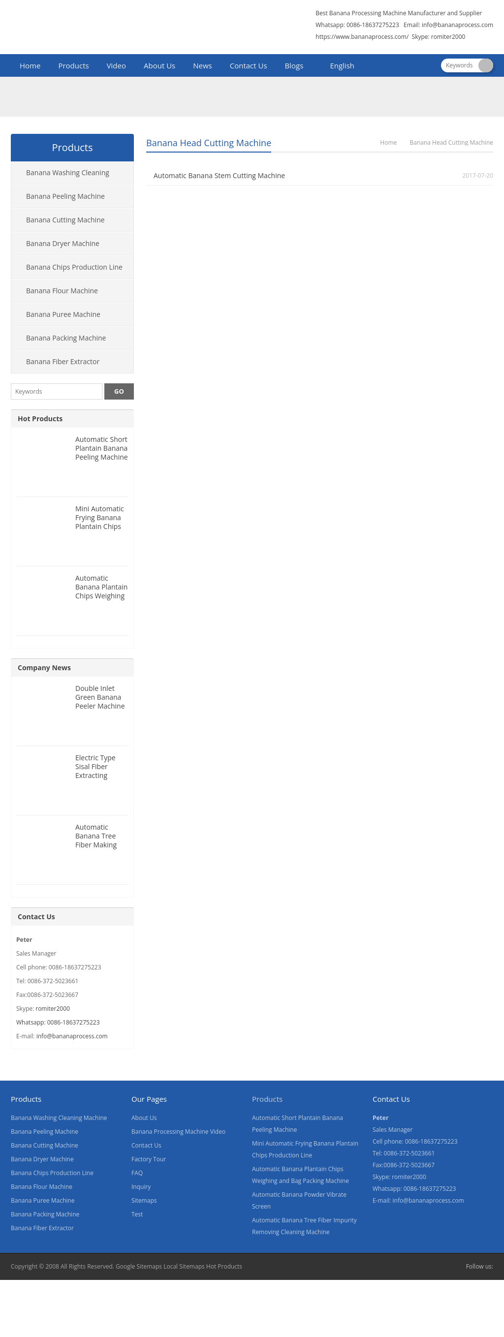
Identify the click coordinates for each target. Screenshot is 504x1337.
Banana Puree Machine (63, 314)
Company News (44, 667)
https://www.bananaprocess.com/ (362, 36)
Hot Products (40, 418)
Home (30, 65)
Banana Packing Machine (66, 337)
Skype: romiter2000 (439, 36)
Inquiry (141, 1186)
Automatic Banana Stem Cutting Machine (219, 175)
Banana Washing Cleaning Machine (60, 176)
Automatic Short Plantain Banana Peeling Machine (101, 448)
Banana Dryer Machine (62, 243)
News (202, 65)
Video (116, 65)
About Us (159, 65)
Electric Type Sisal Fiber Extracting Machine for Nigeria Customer (95, 780)
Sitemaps (144, 1200)
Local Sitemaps (184, 1266)
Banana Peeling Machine (65, 196)
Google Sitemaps (139, 1266)
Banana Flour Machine (62, 290)
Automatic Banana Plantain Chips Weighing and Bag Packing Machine (101, 595)
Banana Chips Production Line (74, 267)
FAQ (137, 1173)
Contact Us (248, 65)
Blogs (294, 65)
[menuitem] (337, 66)
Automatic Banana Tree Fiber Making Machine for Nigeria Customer (96, 849)
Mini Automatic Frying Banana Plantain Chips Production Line (100, 522)
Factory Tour (148, 1159)
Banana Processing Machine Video (178, 1131)
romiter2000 (52, 1008)
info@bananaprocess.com (457, 25)
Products (73, 65)
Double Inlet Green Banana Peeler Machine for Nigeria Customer (100, 706)
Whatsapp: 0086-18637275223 (58, 1022)
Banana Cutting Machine (65, 219)
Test (137, 1214)
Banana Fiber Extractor (62, 361)
